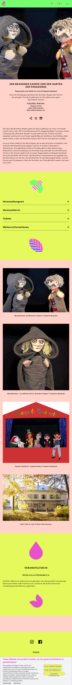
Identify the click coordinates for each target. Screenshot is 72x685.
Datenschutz (7, 683)
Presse (36, 655)
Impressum (17, 683)
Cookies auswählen (54, 674)
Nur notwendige (53, 670)
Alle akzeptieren (53, 666)
